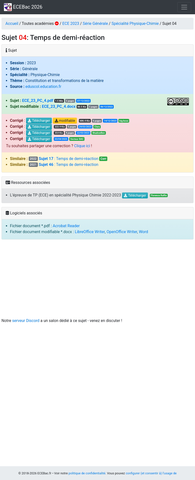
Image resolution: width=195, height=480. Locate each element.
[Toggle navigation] (184, 7)
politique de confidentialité (87, 473)
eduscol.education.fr (43, 86)
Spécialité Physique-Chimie (135, 23)
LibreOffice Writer (90, 231)
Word (143, 231)
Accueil (11, 23)
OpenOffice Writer (122, 231)
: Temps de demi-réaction (68, 158)
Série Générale (95, 23)
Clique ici (82, 146)
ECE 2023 (70, 23)
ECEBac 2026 (23, 7)
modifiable (65, 121)
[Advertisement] (97, 279)
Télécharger (39, 121)
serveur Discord (26, 320)
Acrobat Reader (66, 226)
